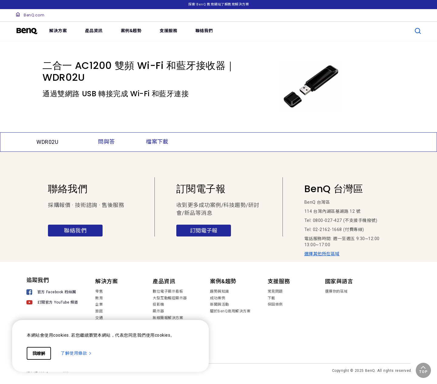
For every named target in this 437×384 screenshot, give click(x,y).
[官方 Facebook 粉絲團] (52, 292)
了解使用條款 (76, 353)
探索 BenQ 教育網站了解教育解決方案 (218, 4)
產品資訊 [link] (94, 30)
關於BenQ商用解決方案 (230, 311)
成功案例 (217, 298)
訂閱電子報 (203, 230)
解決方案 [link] (58, 30)
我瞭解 (38, 353)
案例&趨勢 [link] (131, 30)
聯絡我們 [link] (204, 30)
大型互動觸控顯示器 (170, 298)
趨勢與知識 (219, 291)
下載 (271, 298)
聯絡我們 (75, 230)
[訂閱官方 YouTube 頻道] (52, 303)
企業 (99, 304)
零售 (99, 291)
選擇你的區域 (336, 291)
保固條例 (275, 304)
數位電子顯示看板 (168, 291)
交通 (99, 318)
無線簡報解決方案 (168, 318)
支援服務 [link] (168, 30)
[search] (418, 31)
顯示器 (158, 311)
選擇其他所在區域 (322, 253)
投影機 (158, 304)
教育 (99, 298)
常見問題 (275, 291)
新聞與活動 (219, 304)
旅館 (99, 311)
